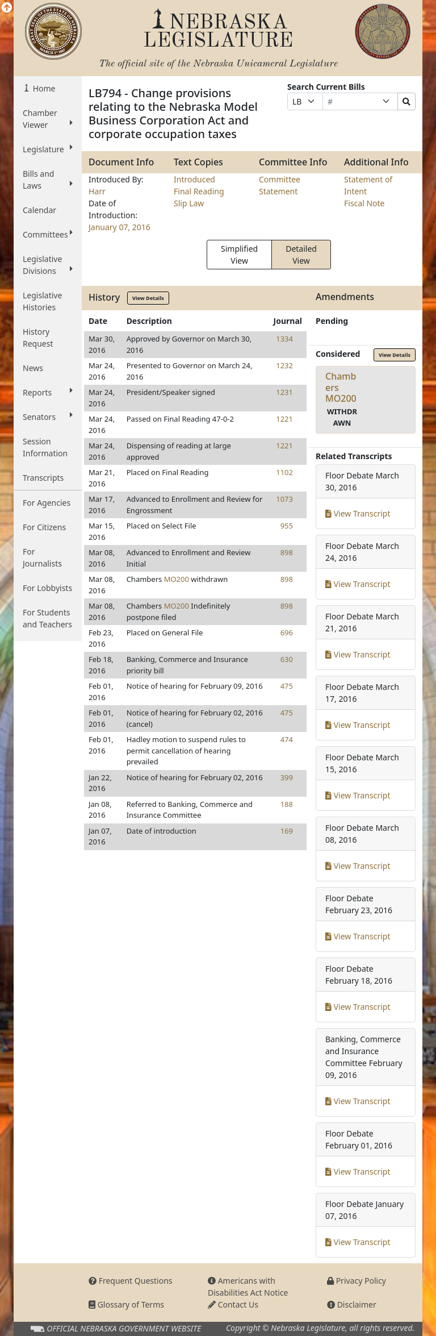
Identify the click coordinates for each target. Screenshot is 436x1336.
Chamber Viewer (48, 118)
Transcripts (43, 477)
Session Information (45, 447)
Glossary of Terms (126, 1304)
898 (286, 552)
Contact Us (233, 1304)
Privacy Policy (356, 1280)
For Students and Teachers (47, 618)
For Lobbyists (47, 587)
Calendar (39, 210)
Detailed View (301, 254)
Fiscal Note (364, 203)
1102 (284, 472)
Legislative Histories (42, 301)
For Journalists (42, 557)
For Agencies (46, 502)
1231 (284, 392)
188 (286, 804)
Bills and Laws (48, 179)
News (33, 368)
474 (286, 739)
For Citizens (44, 527)
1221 (284, 419)
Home (43, 88)
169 (286, 831)
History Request (38, 337)
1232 (284, 365)
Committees (48, 234)
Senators (48, 416)
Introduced (194, 179)
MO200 (176, 579)
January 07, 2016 (119, 227)
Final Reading (199, 191)
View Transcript (358, 513)
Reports (48, 392)
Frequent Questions (131, 1280)
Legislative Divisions (48, 264)
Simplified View (239, 254)
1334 (284, 339)
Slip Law (189, 203)
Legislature (48, 149)
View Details (148, 298)
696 (286, 632)
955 (286, 526)
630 (286, 659)
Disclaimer (351, 1304)
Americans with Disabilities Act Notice (248, 1286)
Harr (97, 191)
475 (286, 686)
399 (286, 777)
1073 (284, 499)
